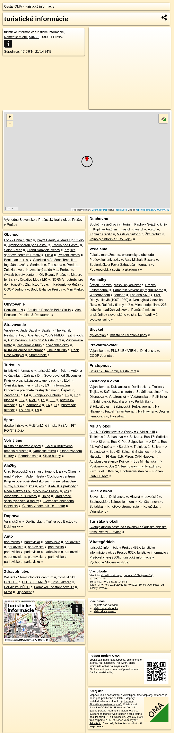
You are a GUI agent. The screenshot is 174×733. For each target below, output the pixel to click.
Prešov (12, 224)
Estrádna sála (28, 456)
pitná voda (76, 335)
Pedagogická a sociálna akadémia (114, 269)
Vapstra (9, 330)
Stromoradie (38, 355)
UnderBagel (28, 330)
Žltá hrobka (153, 234)
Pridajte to (95, 723)
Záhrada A (33, 405)
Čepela (66, 390)
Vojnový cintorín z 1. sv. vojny (110, 239)
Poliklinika (159, 396)
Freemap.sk (121, 210)
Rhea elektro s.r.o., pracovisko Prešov (31, 491)
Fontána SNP (140, 295)
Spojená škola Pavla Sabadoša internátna (119, 264)
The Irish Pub (57, 350)
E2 (67, 395)
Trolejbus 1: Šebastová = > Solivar (114, 437)
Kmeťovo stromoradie (123, 506)
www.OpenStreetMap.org (137, 695)
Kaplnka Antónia (105, 229)
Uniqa (46, 496)
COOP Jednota (15, 289)
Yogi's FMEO (54, 335)
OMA (18, 6)
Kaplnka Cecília (100, 234)
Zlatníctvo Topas (37, 284)
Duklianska (34, 521)
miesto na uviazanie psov (22, 446)
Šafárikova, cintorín (118, 391)
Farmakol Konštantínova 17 (54, 587)
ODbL (120, 698)
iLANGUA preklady (62, 486)
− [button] (9, 124)
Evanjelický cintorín (47, 395)
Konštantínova (149, 501)
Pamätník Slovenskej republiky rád (138, 290)
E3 (47, 385)
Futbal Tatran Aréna (119, 411)
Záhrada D (32, 375)
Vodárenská (117, 396)
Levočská (151, 496)
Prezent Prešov (69, 255)
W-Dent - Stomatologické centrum (28, 577)
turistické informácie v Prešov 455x (114, 547)
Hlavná (135, 496)
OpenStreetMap (100, 210)
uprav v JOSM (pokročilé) (138, 575)
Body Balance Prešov (46, 289)
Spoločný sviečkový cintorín (109, 224)
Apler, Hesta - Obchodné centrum (50, 476)
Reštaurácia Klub (29, 345)
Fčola (49, 255)
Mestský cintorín (129, 234)
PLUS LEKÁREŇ (34, 582)
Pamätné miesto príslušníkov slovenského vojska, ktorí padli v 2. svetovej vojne (123, 314)
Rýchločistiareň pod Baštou (27, 245)
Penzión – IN (13, 310)
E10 (52, 400)
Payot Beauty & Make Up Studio (60, 240)
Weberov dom (99, 295)
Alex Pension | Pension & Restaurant (34, 340)
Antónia (76, 370)
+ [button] (9, 117)
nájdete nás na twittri (106, 604)
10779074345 (97, 578)
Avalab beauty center (19, 274)
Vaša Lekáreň (61, 582)
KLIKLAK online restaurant (23, 350)
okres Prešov (72, 219)
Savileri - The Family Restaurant (112, 371)
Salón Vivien (13, 250)
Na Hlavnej (146, 411)
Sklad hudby (52, 456)
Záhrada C (12, 395)
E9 (37, 410)
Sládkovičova (99, 406)
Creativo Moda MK (33, 279)
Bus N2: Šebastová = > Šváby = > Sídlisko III (122, 432)
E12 (21, 400)
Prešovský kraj (49, 219)
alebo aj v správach (105, 611)
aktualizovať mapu (111, 575)
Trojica (157, 387)
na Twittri (122, 662)
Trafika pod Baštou (65, 245)
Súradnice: (12, 51)
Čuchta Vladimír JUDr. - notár (43, 506)
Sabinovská (97, 501)
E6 (48, 405)
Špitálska (96, 506)
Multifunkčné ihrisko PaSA (48, 425)
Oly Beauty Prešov (53, 274)
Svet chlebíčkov (57, 345)
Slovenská (97, 496)
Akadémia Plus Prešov (20, 496)
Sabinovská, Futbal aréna (111, 401)
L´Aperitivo (32, 335)
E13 (37, 385)
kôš (31, 486)
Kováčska (150, 506)
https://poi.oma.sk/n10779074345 (152, 210)
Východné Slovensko (19, 219)
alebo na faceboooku (106, 608)
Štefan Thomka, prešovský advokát (115, 285)
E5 (43, 400)
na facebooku (117, 659)
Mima (8, 592)
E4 (26, 395)
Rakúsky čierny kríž (116, 305)
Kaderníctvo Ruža (66, 284)
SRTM (111, 720)
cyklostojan (97, 335)
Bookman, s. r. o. (16, 260)
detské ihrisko (14, 425)
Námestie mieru (22, 37)
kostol (125, 229)
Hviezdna (117, 416)
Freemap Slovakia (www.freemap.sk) (111, 703)
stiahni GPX (96, 584)
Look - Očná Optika (18, 240)
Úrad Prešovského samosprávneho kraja (33, 471)
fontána (119, 295)
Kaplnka (14, 375)
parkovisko (12, 542)
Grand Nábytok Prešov (43, 250)
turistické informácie (39, 6)
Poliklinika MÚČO (16, 587)
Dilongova (96, 396)
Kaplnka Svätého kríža (150, 224)
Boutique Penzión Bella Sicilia (49, 310)
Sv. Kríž (25, 410)
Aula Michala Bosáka (140, 259)
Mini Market (75, 289)
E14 (67, 380)
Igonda (9, 400)
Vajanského (12, 521)
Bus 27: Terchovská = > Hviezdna (133, 466)
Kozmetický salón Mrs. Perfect (48, 269)
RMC (32, 400)
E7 (76, 395)
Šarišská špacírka (17, 385)
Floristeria (55, 265)
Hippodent (24, 592)
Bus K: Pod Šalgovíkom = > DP (133, 441)
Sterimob (36, 265)
